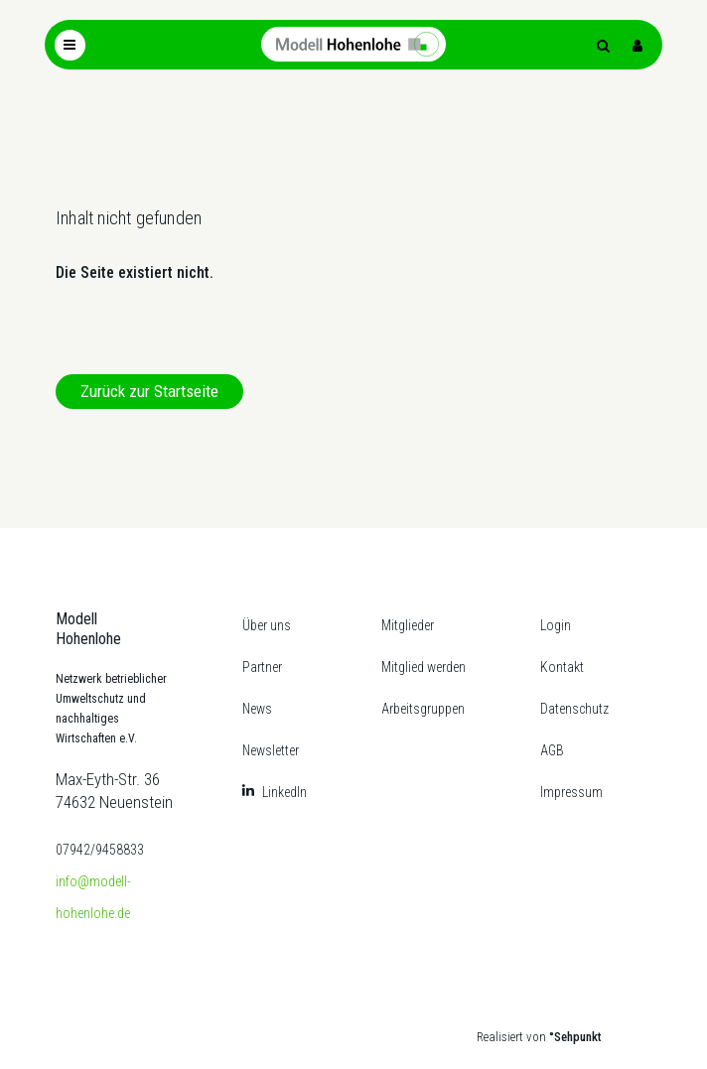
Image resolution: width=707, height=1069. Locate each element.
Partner (262, 667)
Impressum (571, 792)
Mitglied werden (423, 667)
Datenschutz (574, 709)
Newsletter (270, 750)
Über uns (266, 625)
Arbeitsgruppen (423, 709)
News (257, 709)
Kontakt (562, 667)
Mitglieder (407, 625)
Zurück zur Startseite (149, 391)
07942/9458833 (100, 850)
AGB (552, 750)
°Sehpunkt (575, 1036)
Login (555, 625)
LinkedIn (284, 792)
